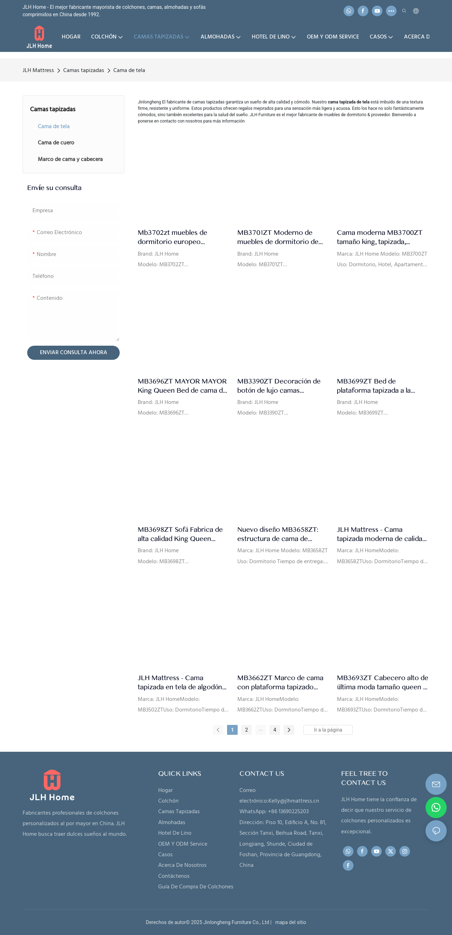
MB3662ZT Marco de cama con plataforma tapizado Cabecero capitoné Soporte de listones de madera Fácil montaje (280, 683)
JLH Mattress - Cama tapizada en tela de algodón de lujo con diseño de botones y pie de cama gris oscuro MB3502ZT (180, 683)
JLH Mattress (38, 70)
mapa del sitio (289, 922)
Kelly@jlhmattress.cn (293, 801)
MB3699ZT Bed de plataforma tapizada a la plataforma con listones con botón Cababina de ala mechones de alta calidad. (380, 386)
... (261, 729)
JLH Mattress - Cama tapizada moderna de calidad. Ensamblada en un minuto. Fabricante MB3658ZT (382, 534)
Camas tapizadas (83, 70)
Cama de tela (129, 70)
